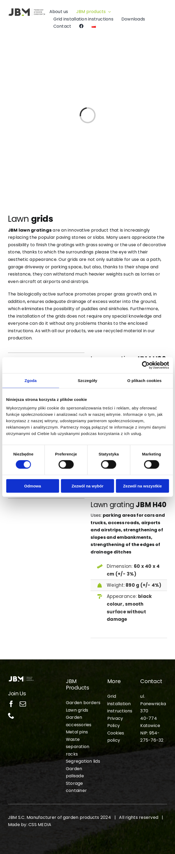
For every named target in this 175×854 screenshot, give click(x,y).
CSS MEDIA (39, 825)
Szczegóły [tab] (87, 380)
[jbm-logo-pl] (27, 10)
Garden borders (83, 703)
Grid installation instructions (120, 703)
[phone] (11, 715)
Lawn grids (77, 710)
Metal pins (77, 732)
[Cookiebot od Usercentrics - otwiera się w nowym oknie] (145, 365)
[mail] (23, 704)
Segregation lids (83, 761)
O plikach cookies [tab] (144, 380)
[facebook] (11, 704)
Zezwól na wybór (88, 485)
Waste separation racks (77, 746)
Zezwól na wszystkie (142, 485)
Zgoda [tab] (30, 380)
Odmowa (32, 485)
